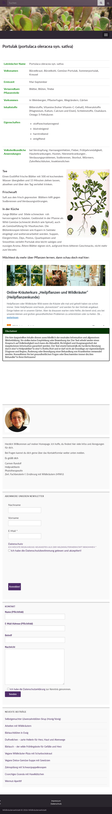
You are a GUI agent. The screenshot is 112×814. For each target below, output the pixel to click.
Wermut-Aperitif (13, 781)
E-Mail (13, 530)
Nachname (14, 504)
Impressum (56, 801)
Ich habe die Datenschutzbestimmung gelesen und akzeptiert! (44, 550)
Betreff (35, 638)
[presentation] (21, 568)
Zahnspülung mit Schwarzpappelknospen (25, 767)
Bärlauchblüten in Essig (16, 732)
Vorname (13, 517)
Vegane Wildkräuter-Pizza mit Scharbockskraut (28, 753)
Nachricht (34, 665)
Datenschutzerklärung (34, 689)
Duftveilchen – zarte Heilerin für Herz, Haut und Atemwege (35, 739)
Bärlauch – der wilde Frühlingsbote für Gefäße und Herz (33, 746)
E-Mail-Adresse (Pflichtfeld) (35, 626)
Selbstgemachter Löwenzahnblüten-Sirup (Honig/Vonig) (33, 719)
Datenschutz (15, 543)
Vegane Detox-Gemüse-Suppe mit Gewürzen (27, 760)
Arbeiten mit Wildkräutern (18, 725)
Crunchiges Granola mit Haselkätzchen (24, 774)
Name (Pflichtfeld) (35, 615)
